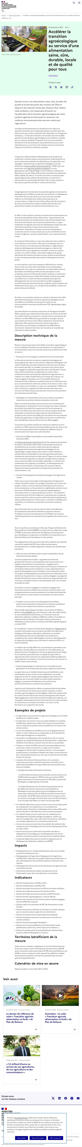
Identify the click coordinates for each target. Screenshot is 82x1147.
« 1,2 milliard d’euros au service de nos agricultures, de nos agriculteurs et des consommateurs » (20, 1068)
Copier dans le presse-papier (72, 87)
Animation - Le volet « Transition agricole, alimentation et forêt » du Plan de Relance (58, 1018)
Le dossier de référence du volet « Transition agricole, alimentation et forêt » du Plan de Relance (20, 1018)
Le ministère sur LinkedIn (59, 1098)
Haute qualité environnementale (37, 166)
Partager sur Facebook (50, 87)
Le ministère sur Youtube (78, 1098)
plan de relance (53, 76)
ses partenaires (20, 1118)
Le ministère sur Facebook (65, 1098)
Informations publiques (72, 1137)
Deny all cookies (38, 1138)
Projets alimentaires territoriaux (29, 442)
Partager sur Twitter (56, 87)
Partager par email (67, 87)
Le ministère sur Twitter (53, 1098)
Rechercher (74, 3)
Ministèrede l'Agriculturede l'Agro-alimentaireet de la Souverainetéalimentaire (9, 5)
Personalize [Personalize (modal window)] (21, 1138)
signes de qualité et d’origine (38, 168)
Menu (79, 3)
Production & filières (14, 15)
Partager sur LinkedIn (61, 87)
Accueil (4, 15)
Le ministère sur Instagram (72, 1098)
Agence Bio (60, 628)
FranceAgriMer (27, 612)
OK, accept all (55, 1138)
